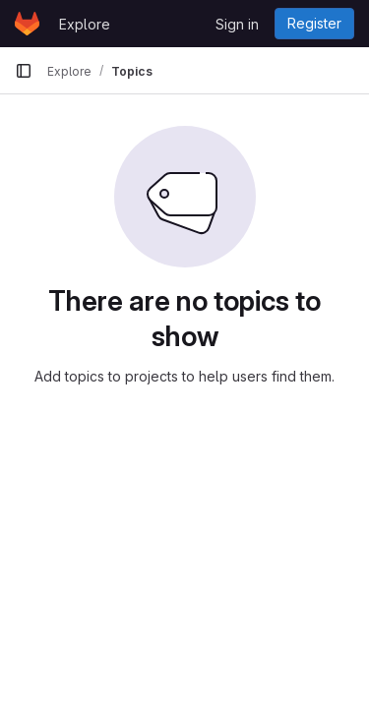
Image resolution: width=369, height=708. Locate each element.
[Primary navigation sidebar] (23, 71)
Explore (84, 24)
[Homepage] (27, 23)
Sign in (237, 24)
